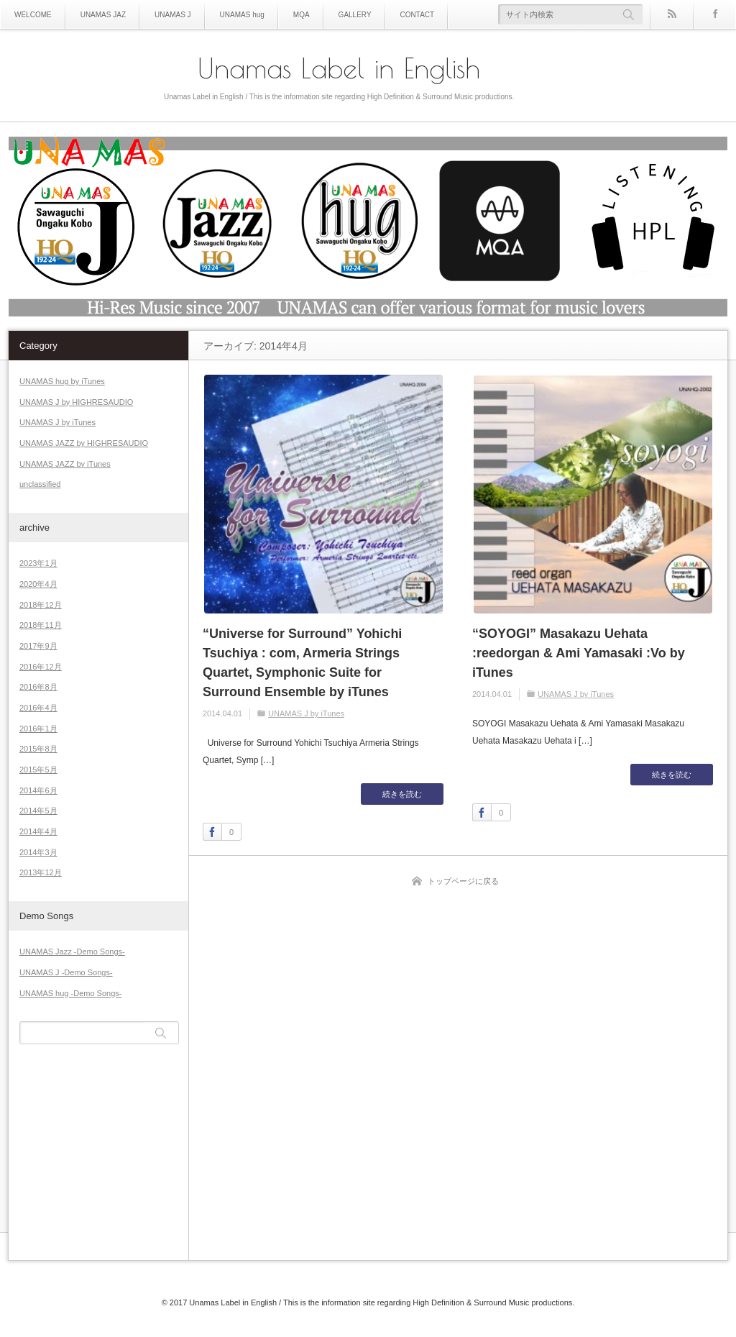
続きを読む (402, 794)
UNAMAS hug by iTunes (62, 381)
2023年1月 (38, 563)
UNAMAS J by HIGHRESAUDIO (76, 402)
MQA (301, 15)
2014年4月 (38, 831)
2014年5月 (38, 810)
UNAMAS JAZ (103, 15)
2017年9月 (38, 646)
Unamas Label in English (339, 68)
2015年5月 (38, 769)
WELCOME (33, 15)
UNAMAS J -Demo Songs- (66, 972)
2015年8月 (38, 748)
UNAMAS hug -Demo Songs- (70, 993)
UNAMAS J (173, 15)
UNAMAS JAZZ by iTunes (65, 464)
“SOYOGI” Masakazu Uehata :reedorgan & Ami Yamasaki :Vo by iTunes (578, 653)
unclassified (39, 484)
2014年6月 (38, 790)
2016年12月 (40, 666)
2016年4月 (38, 707)
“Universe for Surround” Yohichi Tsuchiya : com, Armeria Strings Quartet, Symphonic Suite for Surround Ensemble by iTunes (302, 662)
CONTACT (417, 15)
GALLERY (355, 15)
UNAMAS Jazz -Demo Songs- (72, 951)
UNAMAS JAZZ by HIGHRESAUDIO (83, 443)
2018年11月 (40, 625)
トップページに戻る (463, 881)
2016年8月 (38, 687)
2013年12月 (40, 872)
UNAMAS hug (242, 15)
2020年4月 (38, 584)
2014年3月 (38, 852)
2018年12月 (40, 605)
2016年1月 (38, 728)
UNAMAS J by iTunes (306, 713)
